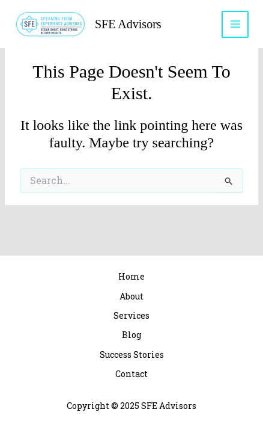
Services (131, 315)
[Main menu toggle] (235, 24)
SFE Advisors (128, 24)
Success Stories (132, 354)
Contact (131, 373)
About (131, 296)
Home (131, 276)
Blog (131, 334)
